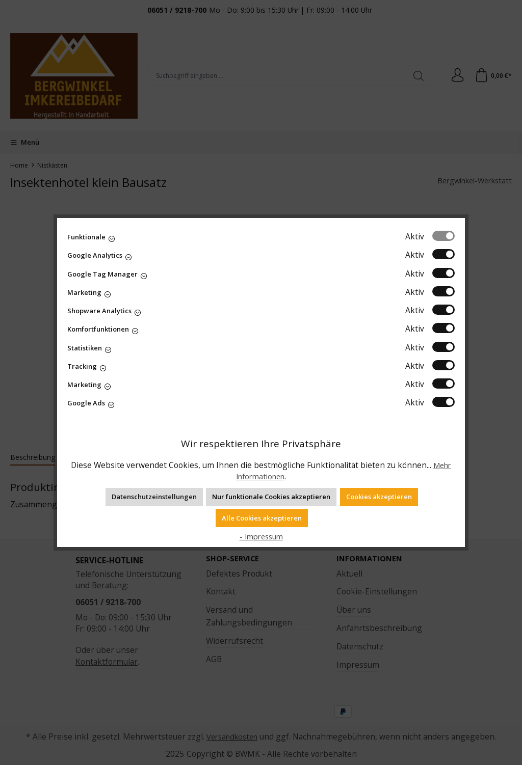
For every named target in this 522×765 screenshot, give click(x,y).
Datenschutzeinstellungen (154, 496)
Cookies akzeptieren (379, 496)
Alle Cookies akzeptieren (262, 518)
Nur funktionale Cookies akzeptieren (271, 496)
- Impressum (261, 536)
